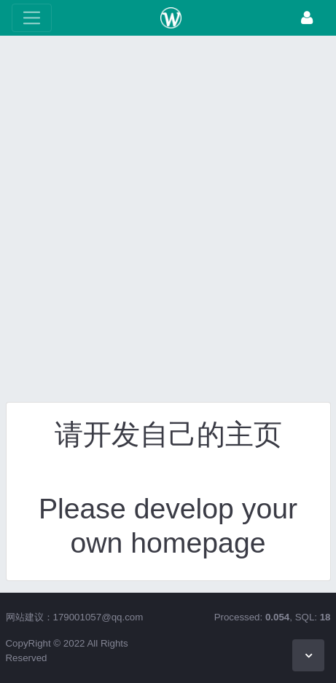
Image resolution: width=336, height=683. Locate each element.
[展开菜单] (32, 18)
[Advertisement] (168, 222)
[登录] (306, 18)
